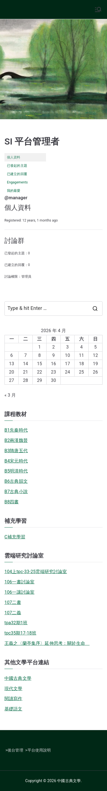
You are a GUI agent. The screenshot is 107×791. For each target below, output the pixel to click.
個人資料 (14, 157)
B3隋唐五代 (16, 450)
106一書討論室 (19, 581)
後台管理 (15, 750)
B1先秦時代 (16, 430)
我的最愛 (14, 191)
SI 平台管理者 (31, 141)
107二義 (12, 612)
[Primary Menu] (98, 9)
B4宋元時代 (16, 461)
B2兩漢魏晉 (16, 440)
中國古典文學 (17, 678)
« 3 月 (10, 395)
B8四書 (11, 501)
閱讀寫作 (13, 698)
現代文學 (13, 688)
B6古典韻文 (16, 481)
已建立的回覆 (17, 174)
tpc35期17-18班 (20, 633)
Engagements (17, 182)
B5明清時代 (16, 471)
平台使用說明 (39, 750)
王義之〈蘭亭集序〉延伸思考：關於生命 (47, 643)
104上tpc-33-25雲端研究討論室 (35, 571)
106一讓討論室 (19, 592)
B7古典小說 (16, 491)
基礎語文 (13, 709)
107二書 (12, 602)
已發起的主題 (17, 166)
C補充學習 (14, 536)
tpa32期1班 (15, 622)
